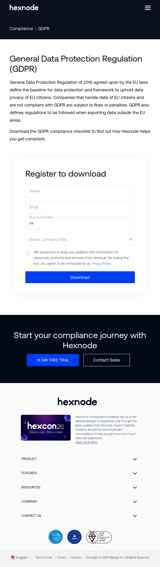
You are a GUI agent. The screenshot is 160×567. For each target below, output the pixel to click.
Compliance (21, 28)
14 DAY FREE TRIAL (53, 360)
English (19, 557)
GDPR (43, 28)
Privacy (61, 557)
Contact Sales (106, 359)
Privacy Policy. (101, 263)
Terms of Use (43, 557)
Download (80, 277)
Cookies (76, 557)
